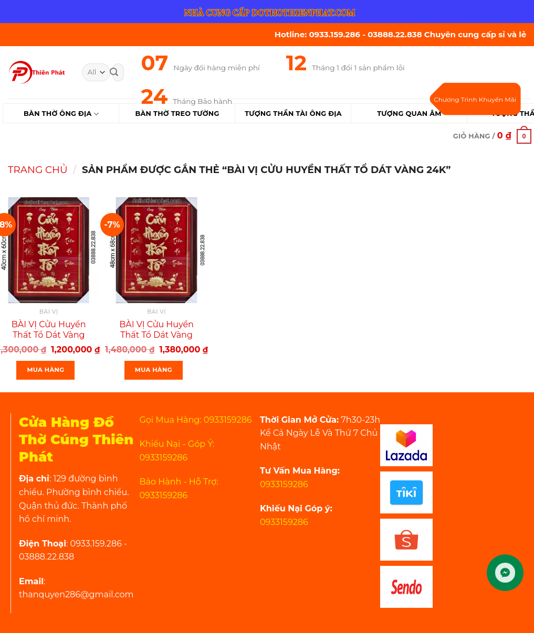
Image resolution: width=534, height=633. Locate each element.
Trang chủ (38, 170)
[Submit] (114, 72)
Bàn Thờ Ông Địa (61, 114)
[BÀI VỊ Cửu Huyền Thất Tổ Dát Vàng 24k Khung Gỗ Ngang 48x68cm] (156, 250)
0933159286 (284, 484)
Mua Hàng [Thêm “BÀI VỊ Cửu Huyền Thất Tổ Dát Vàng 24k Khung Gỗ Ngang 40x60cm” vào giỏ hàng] (45, 369)
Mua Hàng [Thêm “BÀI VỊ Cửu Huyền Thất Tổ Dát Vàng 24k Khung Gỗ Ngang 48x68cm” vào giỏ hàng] (153, 369)
